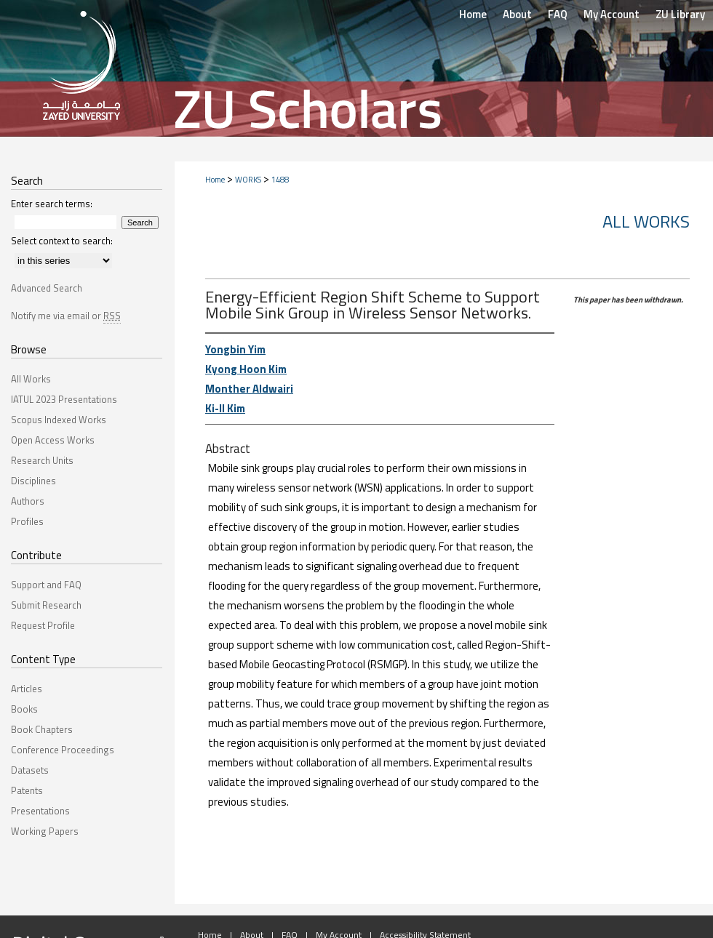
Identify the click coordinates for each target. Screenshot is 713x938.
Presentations (40, 810)
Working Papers (45, 831)
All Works (646, 221)
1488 (280, 179)
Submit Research (46, 605)
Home (215, 179)
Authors (27, 501)
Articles (26, 688)
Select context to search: (62, 240)
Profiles (27, 521)
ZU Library (680, 14)
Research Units (42, 460)
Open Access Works (53, 440)
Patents (27, 790)
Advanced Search (46, 288)
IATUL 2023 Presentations (64, 399)
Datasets (30, 770)
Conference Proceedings (62, 749)
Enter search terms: (51, 203)
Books (24, 709)
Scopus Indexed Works (58, 419)
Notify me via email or (66, 315)
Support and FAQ (46, 584)
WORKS (248, 179)
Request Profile (43, 625)
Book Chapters (42, 729)
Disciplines (33, 480)
